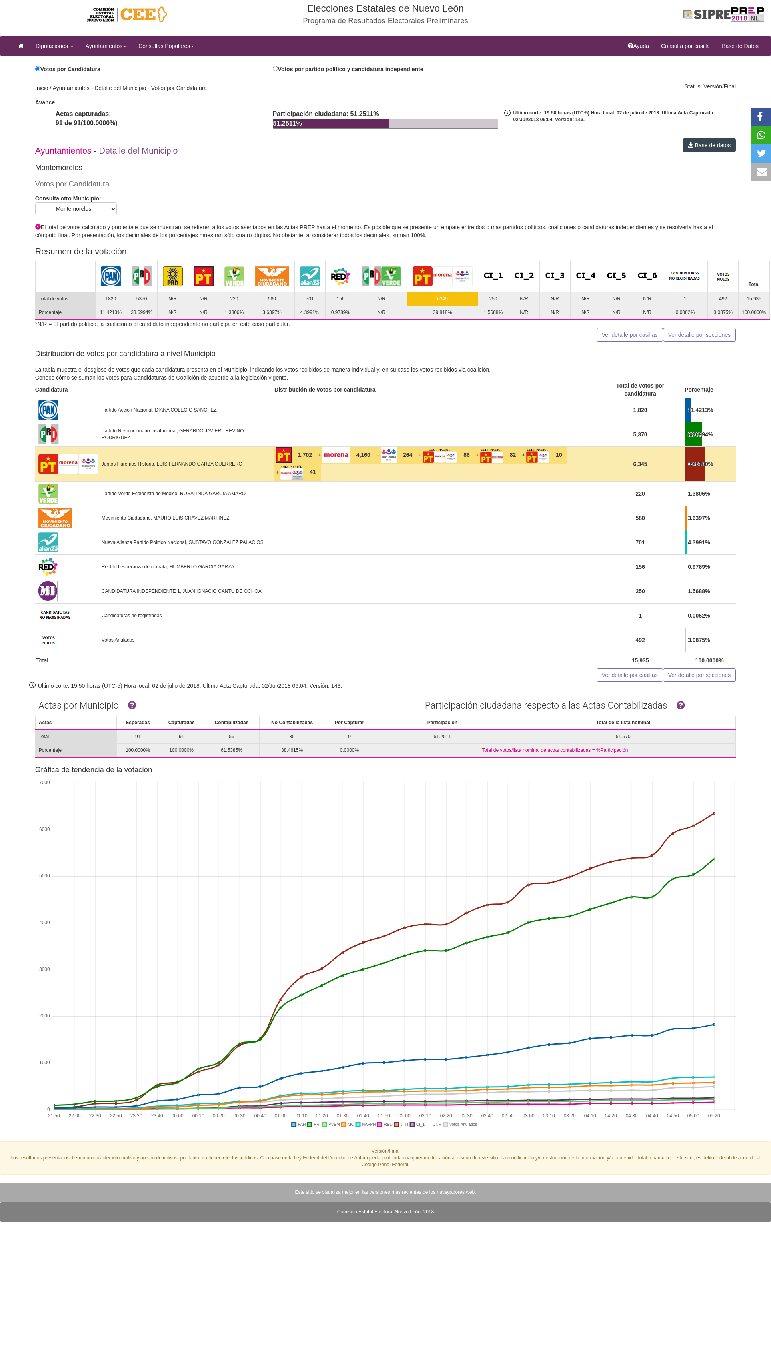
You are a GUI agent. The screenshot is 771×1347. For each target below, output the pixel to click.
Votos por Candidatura (70, 69)
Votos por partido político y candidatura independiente (350, 69)
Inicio (41, 88)
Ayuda (641, 45)
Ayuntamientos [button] (106, 46)
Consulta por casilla (688, 45)
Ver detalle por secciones (699, 335)
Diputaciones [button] (55, 46)
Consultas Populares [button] (166, 46)
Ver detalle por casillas (630, 335)
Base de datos (709, 145)
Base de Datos (740, 46)
